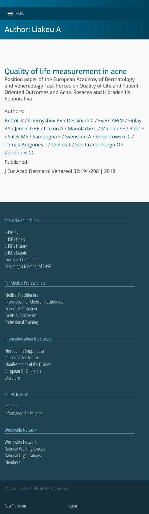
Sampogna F (47, 136)
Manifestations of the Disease (28, 364)
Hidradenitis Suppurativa (24, 350)
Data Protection (15, 506)
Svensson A (78, 136)
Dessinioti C (80, 120)
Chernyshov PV (45, 120)
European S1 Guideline (23, 371)
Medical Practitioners (21, 295)
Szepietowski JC (113, 136)
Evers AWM (111, 120)
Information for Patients (23, 413)
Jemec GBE (27, 128)
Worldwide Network (21, 442)
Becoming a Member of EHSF (28, 266)
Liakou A (53, 128)
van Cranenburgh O (97, 144)
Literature (12, 377)
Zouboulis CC (20, 152)
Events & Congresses (20, 315)
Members (12, 462)
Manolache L (82, 128)
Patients (11, 406)
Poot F (136, 128)
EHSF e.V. (12, 232)
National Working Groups (25, 448)
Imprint (72, 506)
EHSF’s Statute (16, 252)
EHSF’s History (16, 246)
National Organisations (23, 455)
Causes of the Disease (22, 357)
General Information (21, 308)
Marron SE (113, 128)
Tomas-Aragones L (26, 144)
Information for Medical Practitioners (34, 301)
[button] (19, 13)
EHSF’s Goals (15, 239)
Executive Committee (21, 259)
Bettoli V (14, 120)
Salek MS (18, 136)
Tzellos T (61, 144)
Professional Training (21, 322)
